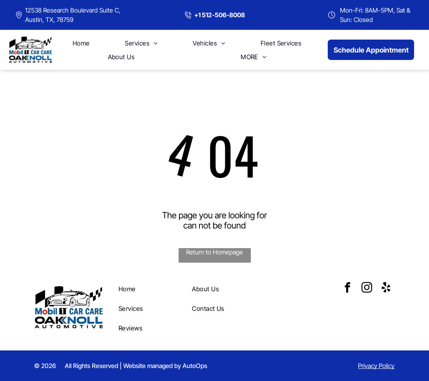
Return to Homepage (214, 252)
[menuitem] (81, 43)
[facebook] (347, 288)
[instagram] (366, 288)
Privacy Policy (376, 366)
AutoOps (195, 366)
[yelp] (385, 288)
